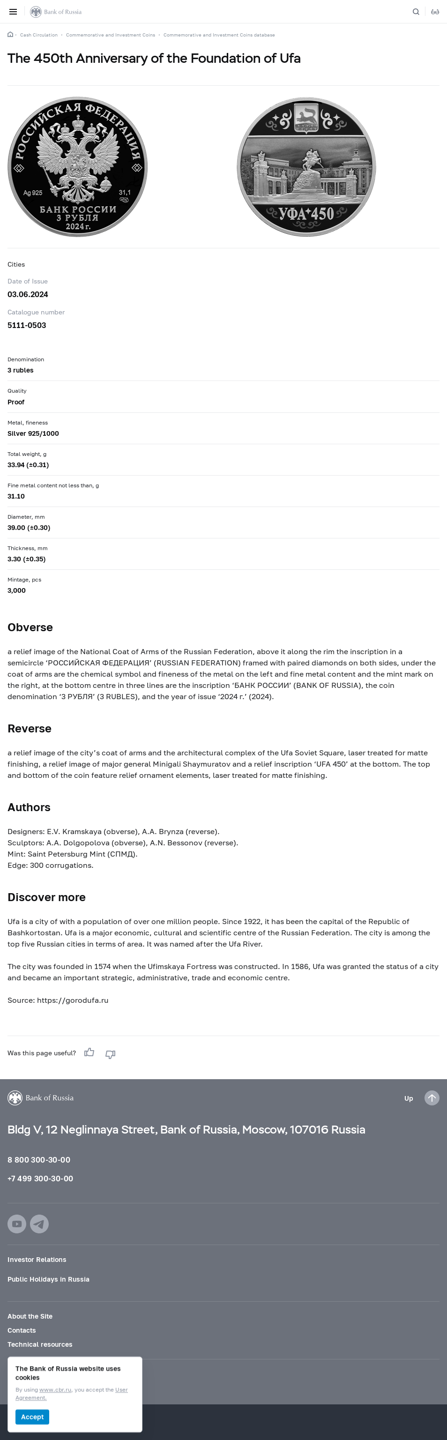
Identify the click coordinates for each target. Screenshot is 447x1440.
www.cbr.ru (55, 1390)
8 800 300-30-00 (38, 1159)
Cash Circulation (39, 34)
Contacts (21, 1330)
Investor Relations (37, 1259)
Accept (32, 1417)
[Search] (421, 11)
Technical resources (40, 1344)
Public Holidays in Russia (48, 1279)
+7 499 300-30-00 (40, 1178)
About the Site (29, 1316)
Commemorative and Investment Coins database (219, 34)
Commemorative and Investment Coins (110, 34)
